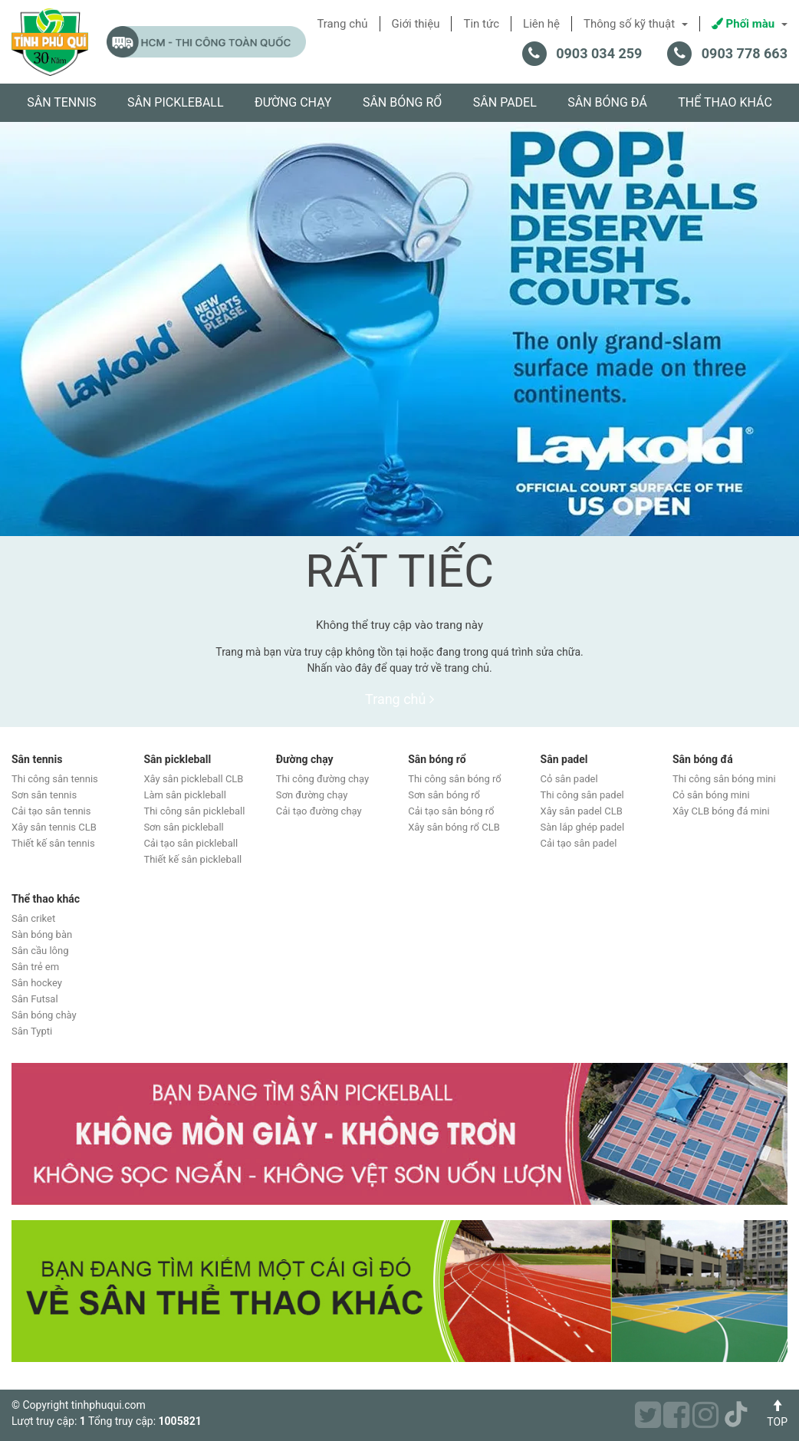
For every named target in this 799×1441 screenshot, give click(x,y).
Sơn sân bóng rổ (444, 795)
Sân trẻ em (35, 966)
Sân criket (33, 918)
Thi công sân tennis (55, 779)
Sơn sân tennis (44, 795)
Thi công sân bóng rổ (454, 779)
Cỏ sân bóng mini (711, 795)
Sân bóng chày (44, 1015)
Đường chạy (293, 102)
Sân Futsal (35, 999)
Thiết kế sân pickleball (192, 859)
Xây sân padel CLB (582, 811)
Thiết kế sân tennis (53, 843)
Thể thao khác (725, 102)
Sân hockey (37, 983)
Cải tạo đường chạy (319, 811)
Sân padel (505, 102)
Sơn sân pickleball (183, 827)
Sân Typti (32, 1031)
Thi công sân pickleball (194, 811)
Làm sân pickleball (184, 795)
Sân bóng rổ (402, 102)
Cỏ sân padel (569, 779)
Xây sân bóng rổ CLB (454, 827)
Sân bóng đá (607, 102)
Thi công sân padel (582, 795)
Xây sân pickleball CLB (193, 779)
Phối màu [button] (749, 24)
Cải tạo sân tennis (51, 811)
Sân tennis (61, 102)
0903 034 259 (599, 53)
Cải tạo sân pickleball (190, 843)
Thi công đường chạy (322, 779)
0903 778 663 (744, 53)
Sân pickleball (175, 102)
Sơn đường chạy (312, 795)
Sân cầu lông (40, 950)
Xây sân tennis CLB (54, 827)
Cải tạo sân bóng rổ (451, 811)
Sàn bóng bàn (42, 934)
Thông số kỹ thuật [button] (636, 24)
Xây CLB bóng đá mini (721, 811)
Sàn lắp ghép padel (583, 827)
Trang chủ (399, 699)
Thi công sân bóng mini (724, 779)
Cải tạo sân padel (579, 843)
